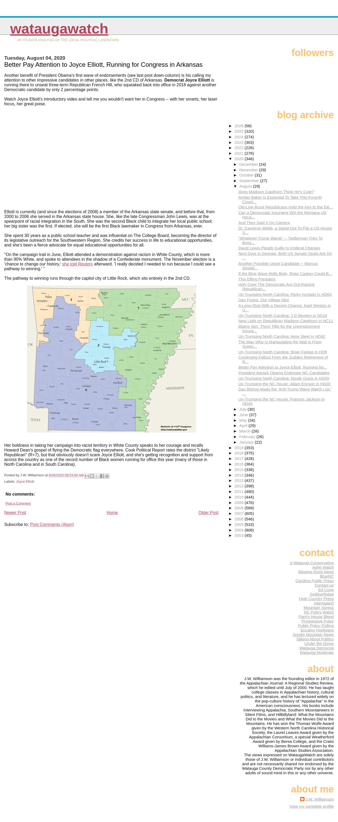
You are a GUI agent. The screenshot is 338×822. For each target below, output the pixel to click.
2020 (239, 158)
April (243, 425)
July (243, 409)
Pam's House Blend (316, 616)
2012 (239, 486)
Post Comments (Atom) (52, 524)
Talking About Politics (315, 639)
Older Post (209, 512)
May (243, 420)
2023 (239, 142)
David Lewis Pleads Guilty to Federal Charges (279, 248)
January (247, 442)
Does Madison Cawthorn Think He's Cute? (276, 191)
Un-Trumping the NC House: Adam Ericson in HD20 (284, 384)
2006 (239, 519)
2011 (239, 491)
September (249, 180)
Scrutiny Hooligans (317, 630)
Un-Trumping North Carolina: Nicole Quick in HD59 (283, 378)
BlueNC (327, 576)
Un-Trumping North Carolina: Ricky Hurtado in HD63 (285, 294)
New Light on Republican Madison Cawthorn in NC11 (285, 321)
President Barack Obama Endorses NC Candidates (284, 372)
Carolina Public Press (314, 580)
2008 (239, 508)
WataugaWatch (59, 29)
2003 (239, 535)
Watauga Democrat (316, 648)
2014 (239, 475)
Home (112, 512)
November (249, 170)
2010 (239, 497)
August (246, 186)
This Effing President (256, 279)
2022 (239, 147)
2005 (239, 524)
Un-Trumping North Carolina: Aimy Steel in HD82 (281, 336)
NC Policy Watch (319, 612)
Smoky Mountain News (313, 634)
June (244, 414)
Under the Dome (319, 643)
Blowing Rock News (316, 571)
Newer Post (15, 512)
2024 (239, 137)
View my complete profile (311, 806)
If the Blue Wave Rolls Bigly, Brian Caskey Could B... (285, 273)
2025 (239, 131)
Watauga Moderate (317, 652)
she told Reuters (77, 264)
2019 (239, 447)
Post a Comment (18, 503)
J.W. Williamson (320, 799)
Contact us (324, 585)
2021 (239, 153)
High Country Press (316, 598)
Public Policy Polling (316, 625)
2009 (239, 502)
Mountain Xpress (319, 607)
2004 (239, 530)
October (247, 175)
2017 (239, 458)
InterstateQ (324, 603)
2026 (239, 125)
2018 (239, 453)
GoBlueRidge (322, 594)
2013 (239, 480)
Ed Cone (326, 589)
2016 (239, 464)
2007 (239, 513)
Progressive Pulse (318, 621)
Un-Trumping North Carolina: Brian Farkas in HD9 (282, 352)
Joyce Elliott (25, 481)
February (247, 436)
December (249, 164)
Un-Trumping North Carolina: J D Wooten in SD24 (282, 315)
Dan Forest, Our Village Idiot (263, 300)
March (245, 431)
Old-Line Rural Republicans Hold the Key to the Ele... (285, 207)
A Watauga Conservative (312, 562)
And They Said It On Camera (264, 222)
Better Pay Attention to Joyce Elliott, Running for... (282, 367)
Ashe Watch (323, 567)
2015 (239, 469)
